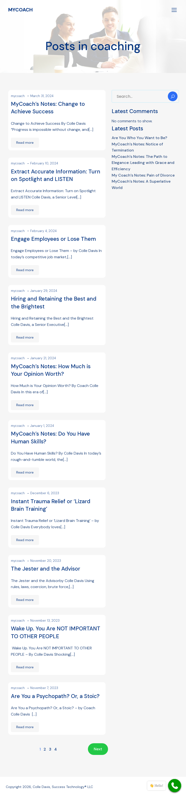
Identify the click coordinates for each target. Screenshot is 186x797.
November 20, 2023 (45, 561)
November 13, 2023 (45, 620)
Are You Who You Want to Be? (139, 137)
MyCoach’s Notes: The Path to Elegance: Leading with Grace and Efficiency (143, 162)
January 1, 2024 (42, 426)
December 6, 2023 (44, 493)
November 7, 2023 (44, 688)
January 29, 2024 (43, 291)
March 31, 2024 (42, 96)
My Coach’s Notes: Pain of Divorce (143, 175)
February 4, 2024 (43, 231)
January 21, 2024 (43, 358)
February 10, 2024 (44, 163)
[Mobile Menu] (174, 9)
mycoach (18, 96)
